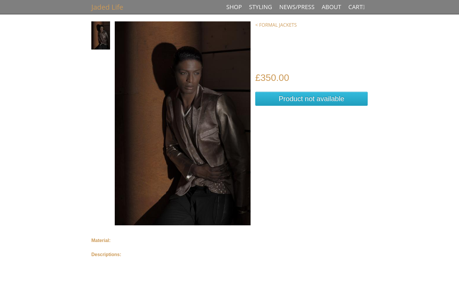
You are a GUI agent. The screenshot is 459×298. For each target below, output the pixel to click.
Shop (234, 7)
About (331, 7)
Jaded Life (107, 7)
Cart (355, 7)
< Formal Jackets (276, 25)
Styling (260, 7)
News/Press (296, 7)
